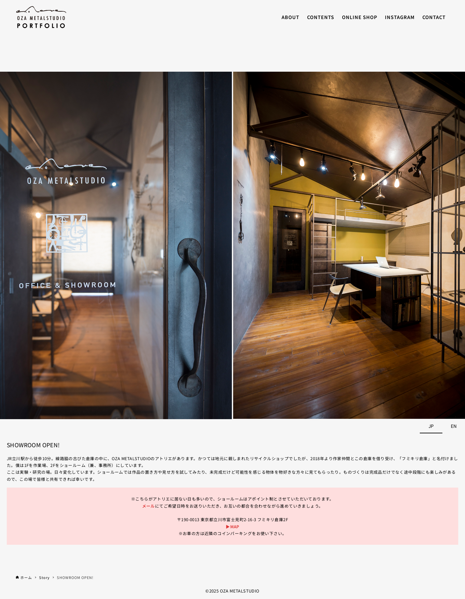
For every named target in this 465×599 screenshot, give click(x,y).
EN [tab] (454, 426)
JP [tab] (431, 426)
